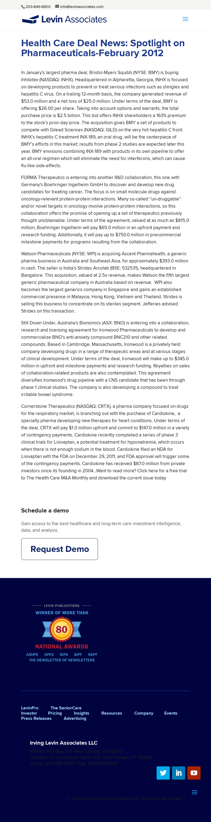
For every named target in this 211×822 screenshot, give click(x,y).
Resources (111, 713)
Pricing (55, 713)
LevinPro (29, 708)
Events (170, 713)
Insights (81, 713)
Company (143, 713)
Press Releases (36, 718)
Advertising (75, 718)
